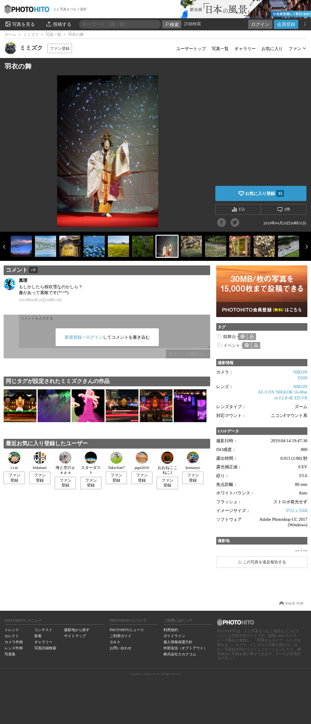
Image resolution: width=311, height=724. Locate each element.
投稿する (58, 24)
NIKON (300, 372)
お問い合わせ (121, 648)
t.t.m (14, 461)
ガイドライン (174, 636)
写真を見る (20, 24)
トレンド (12, 630)
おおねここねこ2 (167, 463)
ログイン (260, 24)
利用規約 (170, 630)
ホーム (10, 34)
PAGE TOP (294, 603)
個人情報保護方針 (178, 642)
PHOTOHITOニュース (127, 630)
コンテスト (43, 630)
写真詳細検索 (45, 648)
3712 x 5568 (296, 510)
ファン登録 (60, 48)
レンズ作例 (14, 648)
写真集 (10, 654)
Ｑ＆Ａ (115, 642)
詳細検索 (192, 24)
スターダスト (91, 463)
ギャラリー (245, 48)
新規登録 (73, 337)
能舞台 (229, 336)
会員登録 (286, 24)
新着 (38, 636)
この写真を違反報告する (264, 562)
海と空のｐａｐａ (65, 463)
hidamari (39, 461)
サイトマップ (75, 636)
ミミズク (31, 34)
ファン (295, 48)
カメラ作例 (14, 642)
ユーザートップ (191, 48)
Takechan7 (116, 461)
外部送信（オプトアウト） (185, 648)
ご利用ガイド (121, 636)
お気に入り (272, 48)
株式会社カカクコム (179, 654)
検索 (172, 24)
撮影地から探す (77, 630)
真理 (23, 280)
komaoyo (193, 461)
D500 (302, 377)
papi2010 (142, 461)
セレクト (12, 636)
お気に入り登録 (264, 193)
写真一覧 (53, 34)
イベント (231, 345)
